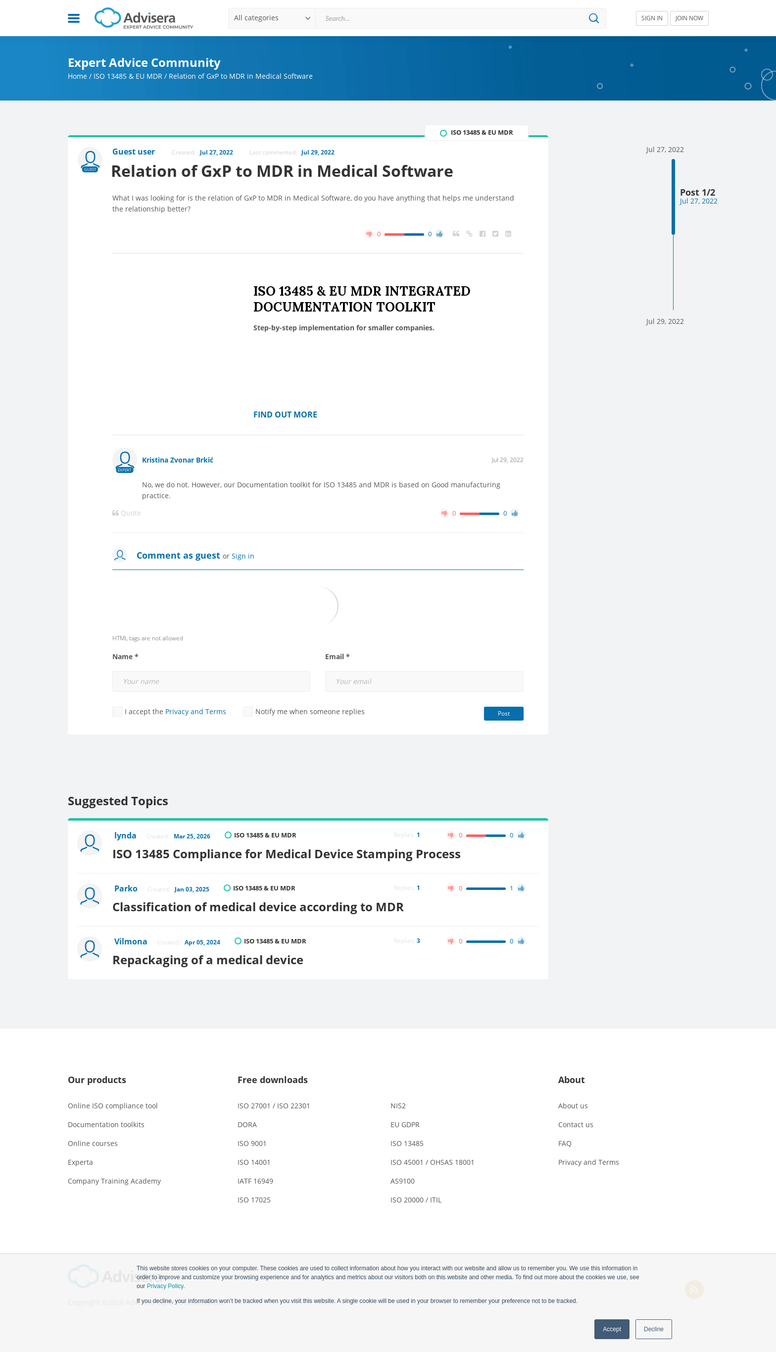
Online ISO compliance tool (113, 1103)
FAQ (565, 1140)
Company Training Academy (114, 1178)
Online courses (93, 1140)
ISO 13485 (407, 1140)
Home (77, 76)
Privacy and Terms (195, 711)
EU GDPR (405, 1122)
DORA (247, 1122)
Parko (126, 888)
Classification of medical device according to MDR (260, 905)
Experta (80, 1159)
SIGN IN (652, 18)
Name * (125, 656)
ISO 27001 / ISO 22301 (274, 1103)
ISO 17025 (254, 1197)
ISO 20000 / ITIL (415, 1197)
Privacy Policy (165, 1286)
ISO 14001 (254, 1159)
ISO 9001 (252, 1140)
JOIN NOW (689, 18)
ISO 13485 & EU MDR (128, 76)
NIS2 (398, 1103)
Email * (337, 656)
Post (504, 713)
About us (573, 1103)
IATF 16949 (255, 1178)
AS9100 (402, 1178)
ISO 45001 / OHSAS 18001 (432, 1159)
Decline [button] (654, 1329)
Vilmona (131, 940)
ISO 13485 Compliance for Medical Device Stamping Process (289, 853)
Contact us (575, 1122)
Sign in (243, 556)
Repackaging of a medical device (210, 957)
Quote (126, 513)
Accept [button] (612, 1329)
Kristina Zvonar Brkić (177, 460)
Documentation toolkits (106, 1122)
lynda (126, 836)
